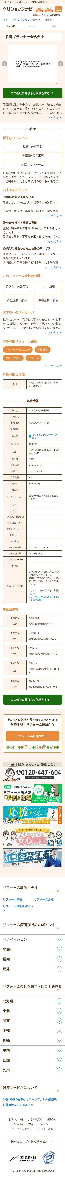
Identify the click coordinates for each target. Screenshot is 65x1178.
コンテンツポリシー (23, 1129)
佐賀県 (14, 20)
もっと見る (53, 118)
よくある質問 (35, 1119)
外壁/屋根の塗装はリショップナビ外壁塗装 (30, 1099)
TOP (5, 20)
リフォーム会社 (43, 899)
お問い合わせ (16, 1119)
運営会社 (51, 1119)
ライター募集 (45, 1129)
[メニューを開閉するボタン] (58, 9)
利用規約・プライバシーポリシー (32, 1124)
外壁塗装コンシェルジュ (18, 1105)
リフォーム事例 (12, 899)
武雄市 (24, 20)
